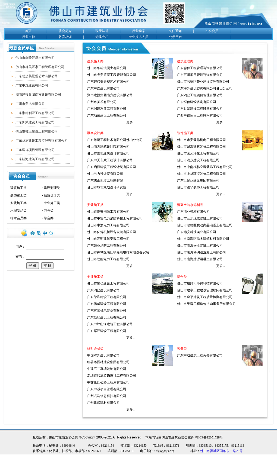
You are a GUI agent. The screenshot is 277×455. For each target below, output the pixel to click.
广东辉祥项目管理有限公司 (35, 150)
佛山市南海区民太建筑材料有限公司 (203, 239)
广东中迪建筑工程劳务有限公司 (200, 355)
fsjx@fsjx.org (165, 451)
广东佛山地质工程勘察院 (105, 180)
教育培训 (65, 37)
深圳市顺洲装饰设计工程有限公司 (111, 375)
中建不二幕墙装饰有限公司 (106, 369)
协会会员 (211, 31)
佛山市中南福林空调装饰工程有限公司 (204, 167)
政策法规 (101, 31)
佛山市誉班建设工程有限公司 (36, 131)
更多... (130, 122)
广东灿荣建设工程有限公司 (35, 122)
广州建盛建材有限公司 (103, 403)
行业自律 (28, 37)
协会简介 (65, 31)
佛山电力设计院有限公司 (105, 174)
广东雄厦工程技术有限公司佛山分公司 (115, 140)
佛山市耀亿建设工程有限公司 (108, 283)
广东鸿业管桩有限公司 (193, 212)
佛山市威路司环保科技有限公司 (200, 283)
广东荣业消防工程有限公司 (106, 245)
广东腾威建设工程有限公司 (106, 304)
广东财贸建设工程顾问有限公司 (200, 109)
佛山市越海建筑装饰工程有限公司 (201, 147)
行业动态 (138, 31)
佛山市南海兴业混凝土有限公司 (200, 245)
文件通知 (175, 31)
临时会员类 (18, 218)
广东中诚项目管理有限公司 (106, 389)
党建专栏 (101, 37)
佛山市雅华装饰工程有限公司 (198, 187)
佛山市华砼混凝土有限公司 (35, 58)
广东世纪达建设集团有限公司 (198, 180)
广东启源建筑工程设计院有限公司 (111, 167)
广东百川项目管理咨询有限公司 (200, 75)
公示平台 (175, 37)
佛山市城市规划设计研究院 (106, 187)
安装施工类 (18, 203)
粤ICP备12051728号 (209, 437)
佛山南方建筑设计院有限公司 (108, 147)
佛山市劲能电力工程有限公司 (108, 259)
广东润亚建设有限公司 (103, 290)
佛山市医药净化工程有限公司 (198, 153)
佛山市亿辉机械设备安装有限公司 (111, 232)
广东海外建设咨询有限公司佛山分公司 (204, 88)
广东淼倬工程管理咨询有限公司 (200, 68)
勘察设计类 (52, 195)
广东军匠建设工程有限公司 (106, 331)
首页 (28, 31)
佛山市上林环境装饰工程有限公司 (201, 174)
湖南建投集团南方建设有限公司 (38, 94)
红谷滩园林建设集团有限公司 (108, 362)
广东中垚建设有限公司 (31, 85)
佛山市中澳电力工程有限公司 (108, 225)
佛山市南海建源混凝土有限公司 (200, 259)
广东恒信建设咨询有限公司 (196, 102)
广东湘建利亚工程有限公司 (35, 113)
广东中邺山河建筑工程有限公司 (110, 324)
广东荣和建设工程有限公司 (106, 297)
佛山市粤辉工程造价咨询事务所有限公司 (206, 304)
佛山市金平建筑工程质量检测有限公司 (204, 297)
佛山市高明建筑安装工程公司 (108, 239)
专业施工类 (52, 203)
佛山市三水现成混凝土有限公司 (200, 218)
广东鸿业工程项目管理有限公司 (200, 95)
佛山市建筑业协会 (175, 437)
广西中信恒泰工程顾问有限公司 (200, 115)
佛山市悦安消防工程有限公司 (108, 212)
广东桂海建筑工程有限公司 (35, 159)
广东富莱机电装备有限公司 (106, 310)
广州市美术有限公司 (30, 104)
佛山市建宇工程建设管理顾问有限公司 (204, 290)
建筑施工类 (18, 188)
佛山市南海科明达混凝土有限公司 (201, 252)
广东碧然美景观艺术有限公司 (36, 76)
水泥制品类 (18, 210)
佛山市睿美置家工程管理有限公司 (39, 67)
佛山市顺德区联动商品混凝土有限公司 (204, 225)
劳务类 (48, 210)
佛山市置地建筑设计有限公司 (108, 153)
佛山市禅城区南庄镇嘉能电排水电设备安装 (118, 252)
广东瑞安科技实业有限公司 (196, 232)
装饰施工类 (18, 195)
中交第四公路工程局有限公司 (108, 382)
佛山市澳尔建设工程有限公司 (198, 160)
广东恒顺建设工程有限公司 (106, 317)
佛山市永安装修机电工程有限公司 (201, 140)
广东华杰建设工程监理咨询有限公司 (41, 141)
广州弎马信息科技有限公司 (106, 396)
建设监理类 (52, 188)
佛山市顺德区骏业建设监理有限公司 (203, 81)
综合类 (48, 218)
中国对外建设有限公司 (103, 355)
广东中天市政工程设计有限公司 (110, 160)
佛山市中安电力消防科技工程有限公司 (115, 218)
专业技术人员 (138, 37)
